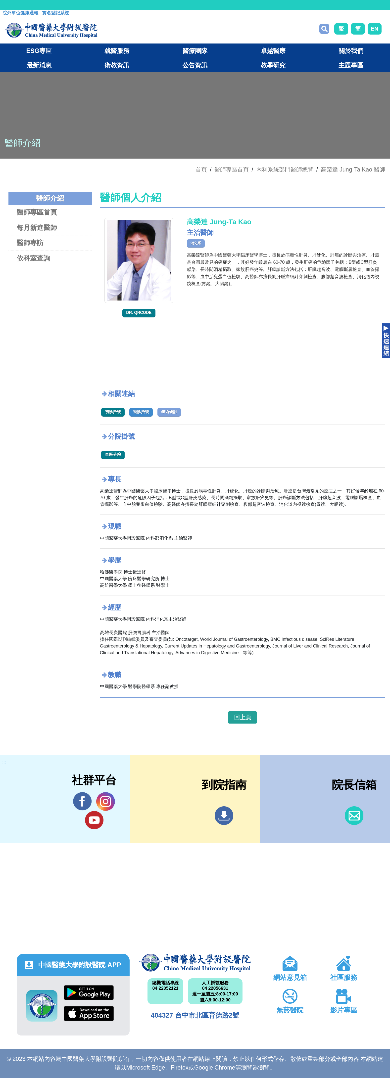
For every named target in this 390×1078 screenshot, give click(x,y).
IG (105, 801)
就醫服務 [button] (116, 50)
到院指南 (224, 815)
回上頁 (242, 717)
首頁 (201, 169)
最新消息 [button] (39, 65)
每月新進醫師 (37, 227)
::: (6, 4)
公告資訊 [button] (195, 65)
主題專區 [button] (351, 65)
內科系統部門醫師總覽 (284, 169)
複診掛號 (141, 412)
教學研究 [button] (273, 65)
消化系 (196, 243)
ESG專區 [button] (39, 50)
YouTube (94, 820)
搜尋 (324, 29)
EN (374, 29)
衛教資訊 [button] (116, 65)
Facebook (82, 801)
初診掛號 (113, 412)
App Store (89, 1013)
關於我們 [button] (351, 50)
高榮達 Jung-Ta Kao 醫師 (353, 169)
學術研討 (169, 412)
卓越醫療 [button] (273, 50)
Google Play (89, 992)
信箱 (354, 815)
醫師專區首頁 (37, 212)
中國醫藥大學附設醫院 (195, 963)
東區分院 (113, 454)
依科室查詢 (33, 258)
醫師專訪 (30, 243)
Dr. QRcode (138, 312)
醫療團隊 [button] (195, 50)
